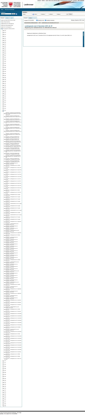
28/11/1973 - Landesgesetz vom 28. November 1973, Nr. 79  (13, 332)
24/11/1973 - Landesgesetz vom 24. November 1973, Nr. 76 (13, 325)
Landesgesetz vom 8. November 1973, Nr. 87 (50, 22)
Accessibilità (14, 413)
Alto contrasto (81, 0)
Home (2, 9)
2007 (5, 44)
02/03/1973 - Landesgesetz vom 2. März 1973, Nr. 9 (13, 359)
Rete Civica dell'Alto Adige (54, 0)
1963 (5, 378)
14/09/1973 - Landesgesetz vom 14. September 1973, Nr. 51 (12, 264)
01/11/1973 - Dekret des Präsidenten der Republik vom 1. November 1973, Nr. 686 (12, 148)
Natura (58, 14)
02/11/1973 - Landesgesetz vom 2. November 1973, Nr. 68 (13, 305)
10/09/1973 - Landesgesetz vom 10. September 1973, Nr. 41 (12, 240)
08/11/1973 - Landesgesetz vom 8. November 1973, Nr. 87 (13, 352)
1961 (5, 382)
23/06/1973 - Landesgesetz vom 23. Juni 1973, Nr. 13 (13, 175)
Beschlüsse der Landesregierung (8, 23)
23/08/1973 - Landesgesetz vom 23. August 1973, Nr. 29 (13, 213)
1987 (5, 83)
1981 (5, 94)
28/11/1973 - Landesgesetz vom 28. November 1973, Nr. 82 (13, 341)
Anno (35, 14)
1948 (5, 403)
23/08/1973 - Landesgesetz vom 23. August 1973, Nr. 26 (13, 206)
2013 (5, 32)
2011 (5, 36)
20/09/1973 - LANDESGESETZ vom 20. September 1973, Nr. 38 (12, 231)
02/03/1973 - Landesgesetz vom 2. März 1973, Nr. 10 (13, 168)
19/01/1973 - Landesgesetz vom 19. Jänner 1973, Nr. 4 (13, 235)
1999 (5, 59)
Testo (24, 14)
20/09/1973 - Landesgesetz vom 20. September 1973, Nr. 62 (12, 291)
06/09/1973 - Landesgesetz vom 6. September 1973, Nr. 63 (13, 294)
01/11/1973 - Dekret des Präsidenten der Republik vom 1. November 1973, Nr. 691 (12, 161)
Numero (43, 14)
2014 (5, 30)
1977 (5, 102)
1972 (5, 360)
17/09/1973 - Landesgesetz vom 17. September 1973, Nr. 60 (12, 287)
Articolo (51, 14)
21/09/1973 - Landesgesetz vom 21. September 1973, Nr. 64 (12, 296)
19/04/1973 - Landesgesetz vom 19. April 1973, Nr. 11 (13, 170)
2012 (5, 34)
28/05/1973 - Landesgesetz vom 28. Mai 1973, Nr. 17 (13, 184)
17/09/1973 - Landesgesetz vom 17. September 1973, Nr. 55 (12, 273)
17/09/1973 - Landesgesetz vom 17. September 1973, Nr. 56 (12, 276)
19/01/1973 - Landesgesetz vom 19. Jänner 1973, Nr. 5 (13, 260)
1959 (5, 386)
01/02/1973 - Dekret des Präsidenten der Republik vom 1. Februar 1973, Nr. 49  (12, 144)
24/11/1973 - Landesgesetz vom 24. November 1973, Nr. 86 (13, 350)
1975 (5, 106)
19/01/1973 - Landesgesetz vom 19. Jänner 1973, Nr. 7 (13, 309)
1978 (5, 100)
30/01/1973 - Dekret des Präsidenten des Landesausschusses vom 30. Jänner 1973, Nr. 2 (13, 116)
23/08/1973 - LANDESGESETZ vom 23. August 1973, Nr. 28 (14, 211)
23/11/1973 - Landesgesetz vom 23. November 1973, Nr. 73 (13, 318)
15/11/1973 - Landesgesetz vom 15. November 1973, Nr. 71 (13, 314)
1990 (5, 77)
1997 (5, 63)
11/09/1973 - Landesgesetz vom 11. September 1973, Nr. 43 (12, 244)
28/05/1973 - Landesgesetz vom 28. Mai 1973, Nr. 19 (13, 188)
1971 (5, 362)
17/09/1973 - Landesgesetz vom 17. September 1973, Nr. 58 (12, 280)
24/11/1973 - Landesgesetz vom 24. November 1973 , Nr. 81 (13, 339)
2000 (5, 57)
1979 (5, 98)
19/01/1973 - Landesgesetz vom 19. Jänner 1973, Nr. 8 (13, 334)
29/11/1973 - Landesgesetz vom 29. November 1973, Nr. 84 (13, 345)
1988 (5, 81)
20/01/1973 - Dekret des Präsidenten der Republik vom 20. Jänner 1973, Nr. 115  (12, 137)
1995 (5, 67)
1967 (5, 370)
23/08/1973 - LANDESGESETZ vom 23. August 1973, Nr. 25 (14, 204)
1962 (5, 380)
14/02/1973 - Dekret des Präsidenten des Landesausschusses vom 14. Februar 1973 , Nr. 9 (13, 134)
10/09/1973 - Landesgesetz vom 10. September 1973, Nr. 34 (12, 226)
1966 (5, 372)
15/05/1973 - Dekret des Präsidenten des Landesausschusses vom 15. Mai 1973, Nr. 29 (13, 119)
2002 (5, 53)
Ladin (47, 0)
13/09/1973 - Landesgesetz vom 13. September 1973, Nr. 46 (12, 251)
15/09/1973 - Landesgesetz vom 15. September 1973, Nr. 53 (12, 269)
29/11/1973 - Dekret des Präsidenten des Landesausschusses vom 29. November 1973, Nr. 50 (13, 125)
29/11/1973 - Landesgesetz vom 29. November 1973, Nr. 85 (13, 348)
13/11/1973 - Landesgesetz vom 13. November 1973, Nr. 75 (13, 323)
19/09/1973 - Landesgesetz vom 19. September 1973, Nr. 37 (12, 228)
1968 (5, 368)
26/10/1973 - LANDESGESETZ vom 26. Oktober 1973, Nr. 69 (12, 307)
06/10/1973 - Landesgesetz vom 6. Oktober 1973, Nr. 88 (13, 354)
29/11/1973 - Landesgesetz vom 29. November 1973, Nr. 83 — (13, 343)
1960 (5, 384)
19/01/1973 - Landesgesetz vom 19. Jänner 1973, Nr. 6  (13, 285)
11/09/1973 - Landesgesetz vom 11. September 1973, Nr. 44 (12, 246)
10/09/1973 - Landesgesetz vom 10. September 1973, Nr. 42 (12, 242)
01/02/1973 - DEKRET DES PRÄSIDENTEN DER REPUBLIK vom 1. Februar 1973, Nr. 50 (13, 146)
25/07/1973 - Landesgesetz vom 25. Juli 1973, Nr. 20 (13, 193)
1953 (5, 397)
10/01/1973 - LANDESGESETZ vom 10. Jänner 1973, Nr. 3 (14, 215)
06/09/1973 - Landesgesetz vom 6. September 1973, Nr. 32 (13, 222)
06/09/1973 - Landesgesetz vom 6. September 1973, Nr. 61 (13, 289)
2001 (5, 55)
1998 (5, 61)
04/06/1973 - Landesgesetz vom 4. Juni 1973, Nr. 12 (13, 172)
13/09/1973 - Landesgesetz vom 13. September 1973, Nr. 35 (12, 163)
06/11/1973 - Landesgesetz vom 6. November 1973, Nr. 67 (13, 303)
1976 (5, 104)
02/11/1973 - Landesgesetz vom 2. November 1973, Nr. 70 (13, 312)
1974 (5, 108)
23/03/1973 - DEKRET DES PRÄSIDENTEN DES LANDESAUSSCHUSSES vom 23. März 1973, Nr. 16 (13, 113)
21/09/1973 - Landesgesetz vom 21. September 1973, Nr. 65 (12, 298)
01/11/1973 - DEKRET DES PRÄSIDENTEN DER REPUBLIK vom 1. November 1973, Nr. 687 (13, 151)
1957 (5, 390)
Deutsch (39, 0)
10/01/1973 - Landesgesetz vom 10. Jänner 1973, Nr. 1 (13, 166)
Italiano (43, 0)
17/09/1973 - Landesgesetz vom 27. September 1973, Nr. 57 (12, 278)
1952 (5, 399)
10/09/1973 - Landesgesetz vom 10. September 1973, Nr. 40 (12, 237)
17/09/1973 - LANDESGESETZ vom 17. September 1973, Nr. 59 (12, 282)
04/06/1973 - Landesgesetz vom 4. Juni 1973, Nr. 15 (13, 179)
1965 (5, 374)
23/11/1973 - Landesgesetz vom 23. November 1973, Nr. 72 (13, 316)
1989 (5, 79)
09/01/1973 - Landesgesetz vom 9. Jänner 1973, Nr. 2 (13, 190)
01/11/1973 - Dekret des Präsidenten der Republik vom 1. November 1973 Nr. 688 (12, 154)
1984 (5, 89)
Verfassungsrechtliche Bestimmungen (9, 20)
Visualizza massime (50, 20)
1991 (5, 75)
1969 (5, 366)
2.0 (8, 413)
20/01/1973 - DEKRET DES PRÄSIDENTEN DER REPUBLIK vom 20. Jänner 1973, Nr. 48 (13, 141)
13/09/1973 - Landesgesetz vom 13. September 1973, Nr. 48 (12, 255)
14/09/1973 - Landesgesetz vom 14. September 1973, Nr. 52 (12, 267)
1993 (5, 71)
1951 (5, 401)
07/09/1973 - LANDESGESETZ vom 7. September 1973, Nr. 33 (12, 224)
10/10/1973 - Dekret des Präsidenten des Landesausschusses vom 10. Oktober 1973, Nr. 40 (14, 122)
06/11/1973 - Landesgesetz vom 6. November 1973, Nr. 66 (13, 300)
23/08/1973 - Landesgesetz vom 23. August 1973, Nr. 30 (13, 217)
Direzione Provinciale (9, 9)
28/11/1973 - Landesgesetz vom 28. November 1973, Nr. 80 (13, 336)
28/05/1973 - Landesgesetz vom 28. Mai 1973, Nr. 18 (13, 186)
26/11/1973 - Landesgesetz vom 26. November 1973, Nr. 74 (13, 321)
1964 (5, 376)
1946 (5, 405)
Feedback (75, 0)
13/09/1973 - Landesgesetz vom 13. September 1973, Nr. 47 (12, 253)
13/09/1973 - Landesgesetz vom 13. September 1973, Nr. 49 (12, 258)
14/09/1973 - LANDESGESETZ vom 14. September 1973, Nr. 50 (12, 262)
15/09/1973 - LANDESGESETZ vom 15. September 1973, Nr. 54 (12, 271)
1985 (5, 87)
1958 (5, 388)
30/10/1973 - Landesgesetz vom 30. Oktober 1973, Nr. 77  (13, 327)
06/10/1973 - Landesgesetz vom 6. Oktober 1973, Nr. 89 (13, 357)
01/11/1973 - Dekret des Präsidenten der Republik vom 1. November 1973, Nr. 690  (13, 159)
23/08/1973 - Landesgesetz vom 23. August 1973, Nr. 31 (13, 220)
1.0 (2, 413)
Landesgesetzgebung (6, 21)
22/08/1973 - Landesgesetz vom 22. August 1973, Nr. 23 (13, 199)
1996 (5, 65)
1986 (5, 85)
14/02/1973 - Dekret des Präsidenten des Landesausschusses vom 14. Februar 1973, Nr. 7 (13, 131)
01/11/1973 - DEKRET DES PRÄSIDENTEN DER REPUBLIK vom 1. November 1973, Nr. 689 (13, 156)
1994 (5, 69)
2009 (5, 40)
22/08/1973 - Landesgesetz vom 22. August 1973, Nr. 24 (13, 202)
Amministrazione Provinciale (66, 0)
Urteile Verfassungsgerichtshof (8, 25)
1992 (5, 73)
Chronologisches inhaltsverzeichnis (31, 22)
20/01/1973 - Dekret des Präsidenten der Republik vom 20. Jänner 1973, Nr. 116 (12, 139)
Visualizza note (41, 20)
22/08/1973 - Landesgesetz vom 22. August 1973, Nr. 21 (13, 195)
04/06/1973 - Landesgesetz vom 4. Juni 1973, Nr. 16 (13, 181)
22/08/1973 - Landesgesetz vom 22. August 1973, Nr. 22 (13, 197)
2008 (5, 42)
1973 (40, 22)
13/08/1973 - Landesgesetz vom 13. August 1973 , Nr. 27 (13, 208)
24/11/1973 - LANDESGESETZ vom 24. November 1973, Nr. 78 (12, 330)
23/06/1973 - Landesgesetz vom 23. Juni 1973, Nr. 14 (13, 177)
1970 (5, 364)
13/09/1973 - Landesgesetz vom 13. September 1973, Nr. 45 (12, 249)
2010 (5, 38)
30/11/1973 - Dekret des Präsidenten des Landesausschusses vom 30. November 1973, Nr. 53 (13, 128)
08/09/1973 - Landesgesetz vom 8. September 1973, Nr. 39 (13, 233)
